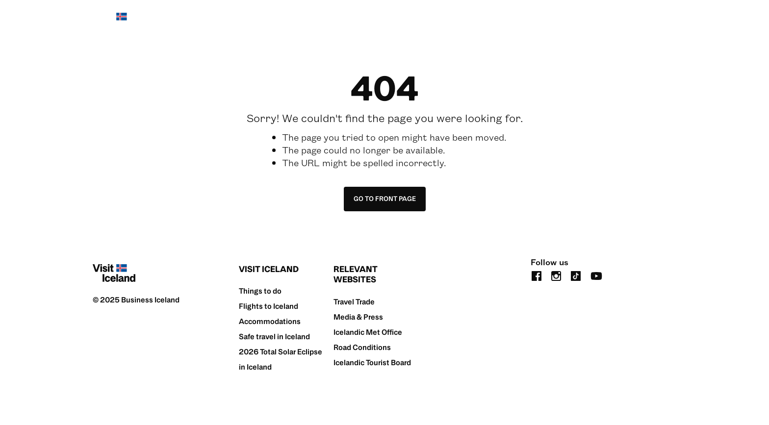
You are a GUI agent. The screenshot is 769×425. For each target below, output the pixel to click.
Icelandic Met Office (367, 332)
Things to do (260, 291)
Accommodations (270, 321)
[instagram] (556, 275)
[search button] (670, 21)
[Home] (114, 21)
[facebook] (536, 275)
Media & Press (358, 317)
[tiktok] (576, 275)
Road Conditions (362, 347)
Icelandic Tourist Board (372, 362)
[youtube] (596, 275)
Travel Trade (354, 302)
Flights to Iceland (268, 306)
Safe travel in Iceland (274, 336)
